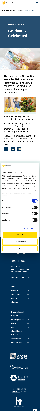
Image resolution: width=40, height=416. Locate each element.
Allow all (20, 235)
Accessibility (16, 339)
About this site (16, 331)
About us (14, 302)
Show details (29, 228)
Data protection (16, 335)
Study (13, 287)
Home (3, 10)
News (11, 24)
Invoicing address (17, 320)
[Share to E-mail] (19, 149)
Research (14, 291)
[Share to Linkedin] (13, 149)
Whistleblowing (16, 342)
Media (13, 323)
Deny (20, 248)
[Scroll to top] (35, 411)
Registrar (14, 316)
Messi (13, 327)
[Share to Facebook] (6, 149)
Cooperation (15, 294)
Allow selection (20, 242)
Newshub (9, 10)
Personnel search (17, 312)
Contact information (18, 278)
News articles (17, 10)
